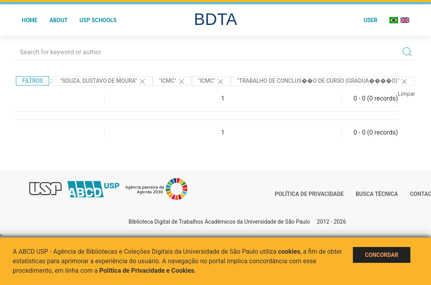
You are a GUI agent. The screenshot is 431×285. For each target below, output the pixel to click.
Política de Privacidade (309, 194)
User (370, 20)
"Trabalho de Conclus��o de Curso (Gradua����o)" (322, 82)
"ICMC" (172, 82)
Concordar (381, 255)
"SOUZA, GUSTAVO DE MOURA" (103, 82)
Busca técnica (377, 194)
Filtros (32, 81)
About (59, 20)
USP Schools (98, 20)
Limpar (406, 94)
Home (30, 20)
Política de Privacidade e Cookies (147, 270)
